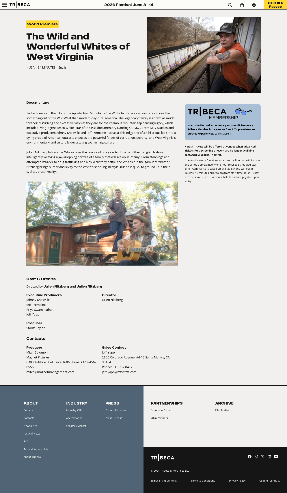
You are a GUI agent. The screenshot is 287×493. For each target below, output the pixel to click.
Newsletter (30, 426)
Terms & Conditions (203, 480)
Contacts (29, 418)
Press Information (116, 410)
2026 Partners (159, 418)
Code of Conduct (269, 480)
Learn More (223, 133)
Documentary (37, 102)
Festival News (32, 433)
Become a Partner (162, 410)
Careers (28, 410)
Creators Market (76, 426)
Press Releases (114, 418)
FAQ (26, 441)
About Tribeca (32, 457)
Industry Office (75, 410)
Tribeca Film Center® (164, 480)
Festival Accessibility (36, 449)
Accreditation (74, 418)
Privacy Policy (237, 480)
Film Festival (222, 410)
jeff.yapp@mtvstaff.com (119, 372)
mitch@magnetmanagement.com (50, 372)
